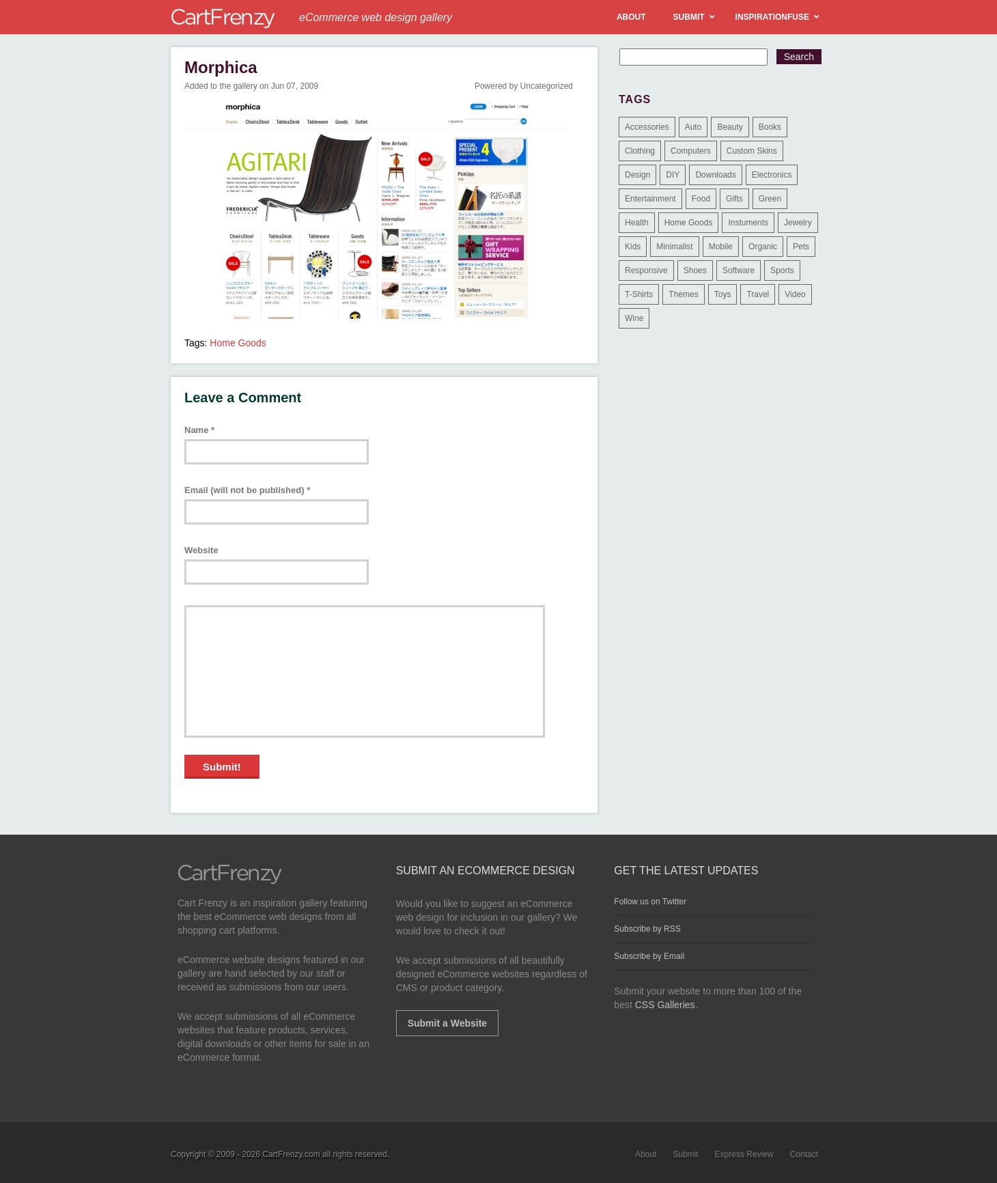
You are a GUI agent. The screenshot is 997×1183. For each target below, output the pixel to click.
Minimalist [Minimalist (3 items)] (674, 246)
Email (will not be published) (247, 490)
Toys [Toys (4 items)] (722, 294)
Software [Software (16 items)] (738, 270)
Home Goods (238, 342)
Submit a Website (447, 1023)
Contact (804, 1154)
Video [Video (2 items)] (795, 294)
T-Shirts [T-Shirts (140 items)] (639, 294)
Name (199, 430)
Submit (685, 1154)
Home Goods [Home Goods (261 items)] (688, 222)
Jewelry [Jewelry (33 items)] (798, 222)
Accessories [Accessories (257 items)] (647, 127)
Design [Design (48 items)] (637, 175)
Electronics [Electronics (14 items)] (772, 175)
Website (201, 550)
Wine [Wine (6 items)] (634, 318)
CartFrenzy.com (291, 1154)
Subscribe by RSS (647, 929)
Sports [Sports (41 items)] (782, 270)
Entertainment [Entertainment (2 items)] (650, 199)
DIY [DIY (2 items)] (672, 175)
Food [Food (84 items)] (701, 199)
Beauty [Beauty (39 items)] (729, 127)
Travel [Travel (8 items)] (757, 294)
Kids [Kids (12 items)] (633, 246)
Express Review (744, 1154)
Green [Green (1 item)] (770, 199)
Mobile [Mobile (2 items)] (721, 246)
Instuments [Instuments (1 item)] (748, 222)
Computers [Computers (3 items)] (691, 151)
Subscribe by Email (649, 956)
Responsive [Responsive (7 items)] (646, 270)
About (645, 1154)
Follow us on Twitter (650, 901)
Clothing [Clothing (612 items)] (640, 151)
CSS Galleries (665, 1004)
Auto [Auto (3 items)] (693, 127)
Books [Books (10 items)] (770, 127)
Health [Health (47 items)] (637, 222)
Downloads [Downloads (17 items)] (715, 175)
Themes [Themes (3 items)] (683, 294)
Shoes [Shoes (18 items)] (695, 270)
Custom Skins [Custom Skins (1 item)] (752, 151)
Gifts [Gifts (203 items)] (734, 199)
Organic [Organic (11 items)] (762, 246)
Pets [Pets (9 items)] (801, 246)
